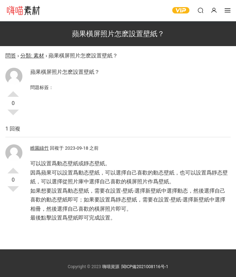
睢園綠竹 (39, 148)
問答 (10, 55)
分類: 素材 (32, 55)
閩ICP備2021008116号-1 (144, 266)
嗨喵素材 (23, 10)
